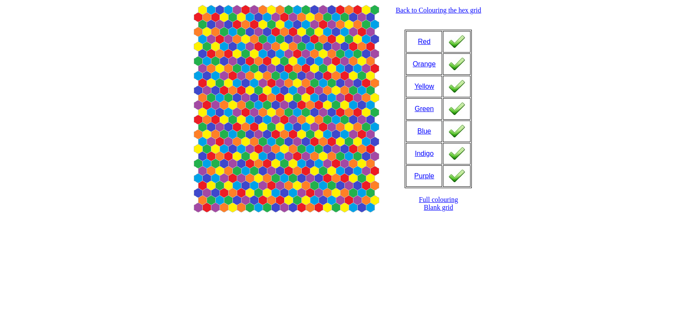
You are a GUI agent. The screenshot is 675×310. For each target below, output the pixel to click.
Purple (424, 176)
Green (424, 108)
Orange (424, 64)
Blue (424, 131)
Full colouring (438, 199)
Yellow (424, 86)
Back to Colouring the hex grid (438, 10)
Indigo (424, 153)
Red (424, 41)
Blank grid (438, 207)
